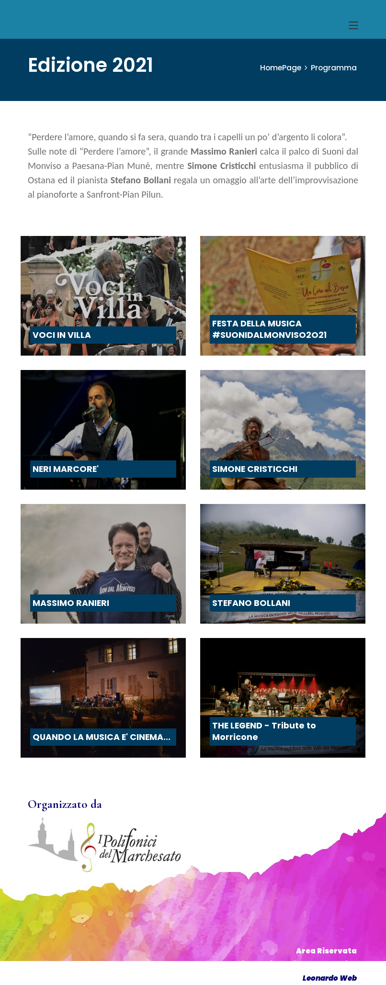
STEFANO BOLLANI (251, 603)
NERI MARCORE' (66, 469)
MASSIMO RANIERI (71, 603)
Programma (333, 67)
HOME (43, 24)
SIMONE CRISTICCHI (254, 469)
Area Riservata (326, 951)
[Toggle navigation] (353, 26)
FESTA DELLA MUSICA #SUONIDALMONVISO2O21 (269, 329)
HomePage (279, 67)
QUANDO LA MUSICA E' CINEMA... (101, 737)
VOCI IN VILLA (62, 335)
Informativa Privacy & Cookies (295, 964)
